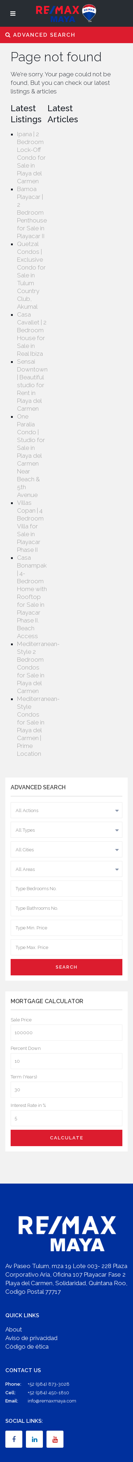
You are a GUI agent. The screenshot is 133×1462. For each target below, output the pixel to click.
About (13, 1329)
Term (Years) (24, 1076)
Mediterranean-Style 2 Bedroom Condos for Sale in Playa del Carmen (38, 667)
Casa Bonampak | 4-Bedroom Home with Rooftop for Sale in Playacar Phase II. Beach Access (32, 597)
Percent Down (26, 1048)
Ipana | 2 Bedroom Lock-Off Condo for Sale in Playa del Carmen (31, 157)
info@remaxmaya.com (52, 1401)
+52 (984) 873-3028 (49, 1384)
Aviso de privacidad (31, 1338)
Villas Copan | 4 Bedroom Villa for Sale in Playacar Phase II (30, 526)
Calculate (66, 1137)
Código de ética (27, 1346)
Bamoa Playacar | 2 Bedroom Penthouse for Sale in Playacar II (32, 212)
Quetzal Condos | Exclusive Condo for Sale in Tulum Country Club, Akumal (31, 275)
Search (67, 967)
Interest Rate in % (28, 1105)
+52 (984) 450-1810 (48, 1392)
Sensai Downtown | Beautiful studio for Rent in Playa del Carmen (32, 385)
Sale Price (21, 1019)
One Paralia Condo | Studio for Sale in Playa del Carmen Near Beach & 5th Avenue (31, 455)
